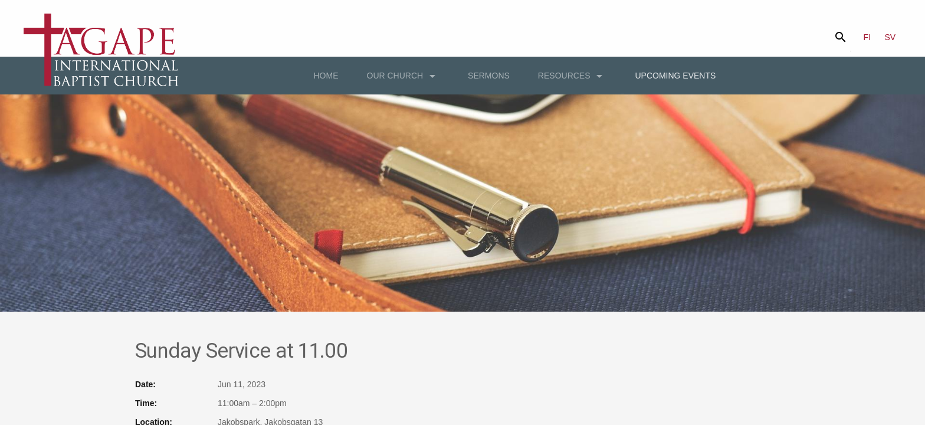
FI (867, 37)
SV (890, 37)
